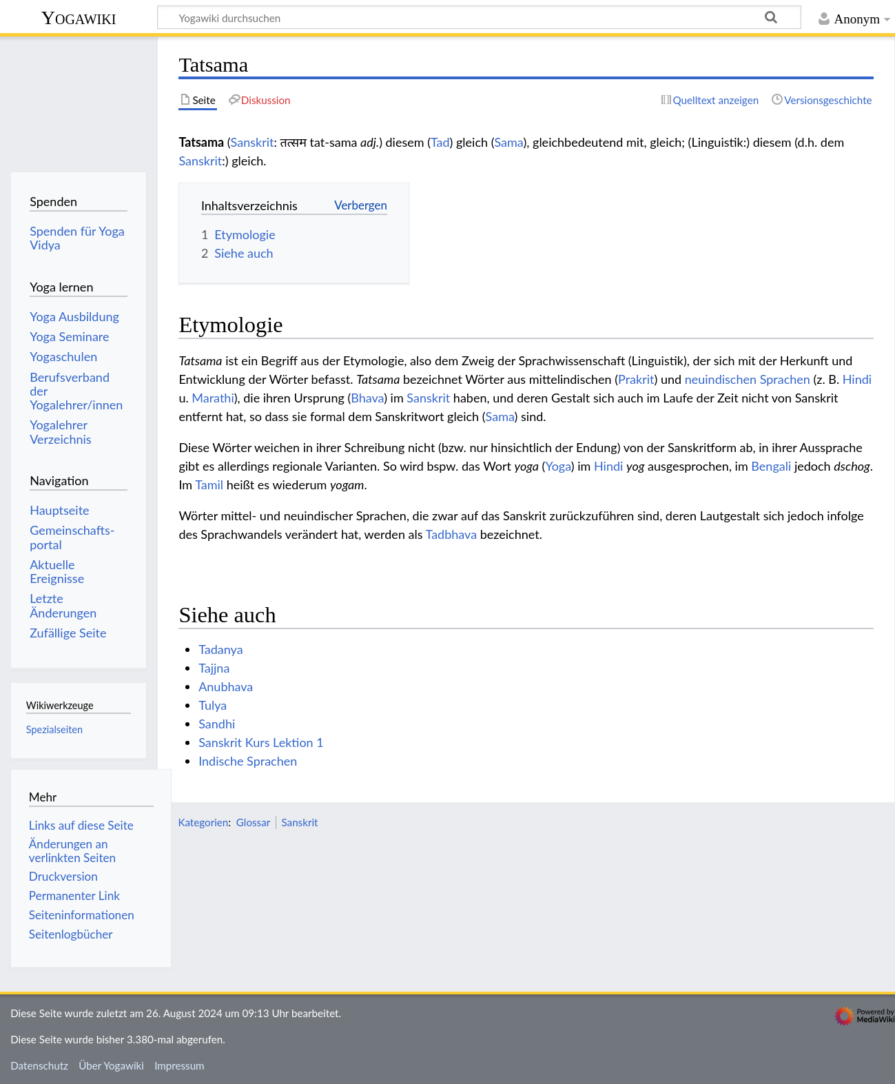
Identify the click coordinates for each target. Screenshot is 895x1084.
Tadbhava (451, 534)
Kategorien (203, 822)
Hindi (857, 379)
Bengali (771, 465)
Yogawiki (78, 17)
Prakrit (636, 379)
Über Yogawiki (111, 1065)
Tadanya (220, 649)
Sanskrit (252, 142)
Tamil (209, 484)
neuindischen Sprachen (747, 379)
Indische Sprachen (247, 760)
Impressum (179, 1065)
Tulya (212, 705)
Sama (508, 142)
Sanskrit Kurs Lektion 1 (261, 742)
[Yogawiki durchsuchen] (479, 17)
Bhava (367, 397)
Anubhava (225, 686)
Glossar (253, 822)
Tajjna (213, 667)
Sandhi (216, 723)
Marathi (213, 397)
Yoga (557, 465)
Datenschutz (39, 1065)
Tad (440, 142)
